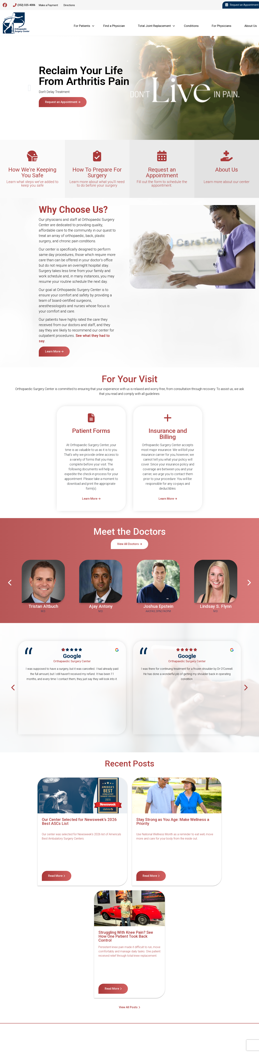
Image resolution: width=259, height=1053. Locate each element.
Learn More (52, 351)
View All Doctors (128, 544)
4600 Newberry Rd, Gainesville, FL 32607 (34, 1002)
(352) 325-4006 (24, 5)
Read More (36, 876)
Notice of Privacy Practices (114, 984)
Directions (69, 5)
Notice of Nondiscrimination (73, 984)
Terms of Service (149, 984)
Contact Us (42, 984)
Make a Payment (48, 5)
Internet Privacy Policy (181, 984)
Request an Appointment (61, 102)
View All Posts (128, 894)
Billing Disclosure (213, 984)
